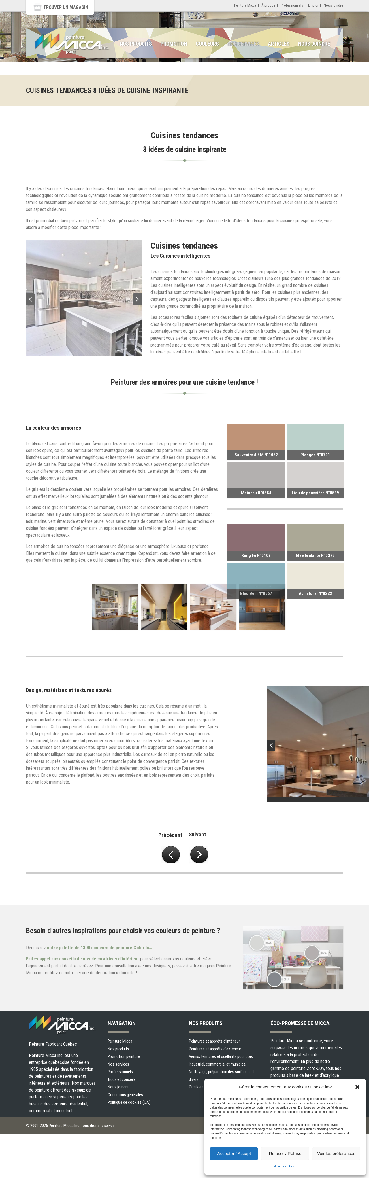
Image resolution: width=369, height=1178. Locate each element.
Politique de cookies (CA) (129, 1102)
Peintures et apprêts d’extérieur (215, 1049)
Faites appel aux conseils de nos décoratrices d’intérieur (82, 959)
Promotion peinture (124, 1056)
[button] (357, 1087)
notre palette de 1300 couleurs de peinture (100, 947)
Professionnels (292, 5)
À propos (268, 5)
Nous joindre (333, 5)
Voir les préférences (336, 1153)
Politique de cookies (282, 1166)
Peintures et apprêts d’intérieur (214, 1041)
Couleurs (207, 44)
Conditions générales (125, 1094)
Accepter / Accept (234, 1153)
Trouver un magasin (65, 7)
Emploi (313, 5)
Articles (278, 44)
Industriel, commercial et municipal (217, 1064)
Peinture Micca (245, 5)
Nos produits (136, 44)
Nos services (243, 44)
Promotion (174, 44)
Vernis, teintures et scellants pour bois (221, 1056)
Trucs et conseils (122, 1079)
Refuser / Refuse (285, 1153)
